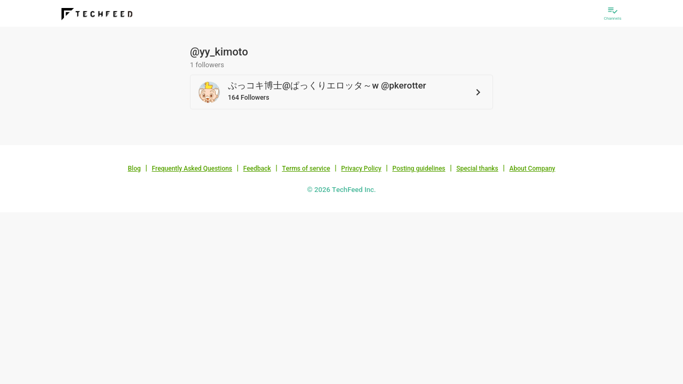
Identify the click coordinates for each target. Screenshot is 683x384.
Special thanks (477, 168)
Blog (134, 168)
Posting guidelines (418, 168)
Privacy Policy (361, 168)
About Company (532, 168)
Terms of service (306, 168)
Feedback (257, 168)
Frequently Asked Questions (192, 168)
